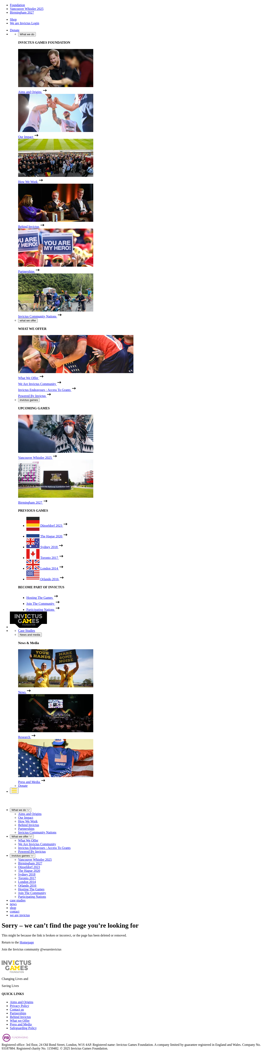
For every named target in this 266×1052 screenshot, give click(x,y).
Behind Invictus (20, 1017)
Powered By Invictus (32, 851)
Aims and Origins (21, 1002)
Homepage (27, 942)
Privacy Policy (19, 1006)
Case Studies (26, 630)
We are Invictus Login (24, 23)
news (13, 904)
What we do (27, 34)
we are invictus (20, 915)
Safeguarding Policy (23, 1028)
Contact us (17, 1009)
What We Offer (28, 840)
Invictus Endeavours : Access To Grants (44, 848)
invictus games (29, 400)
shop (13, 908)
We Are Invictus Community (37, 844)
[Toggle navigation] (14, 791)
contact (14, 911)
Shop (13, 19)
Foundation (17, 5)
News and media (30, 634)
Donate (14, 30)
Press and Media (21, 1024)
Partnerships (18, 1013)
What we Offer (20, 1020)
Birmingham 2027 (22, 12)
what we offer (28, 320)
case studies (18, 900)
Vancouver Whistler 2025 (26, 9)
